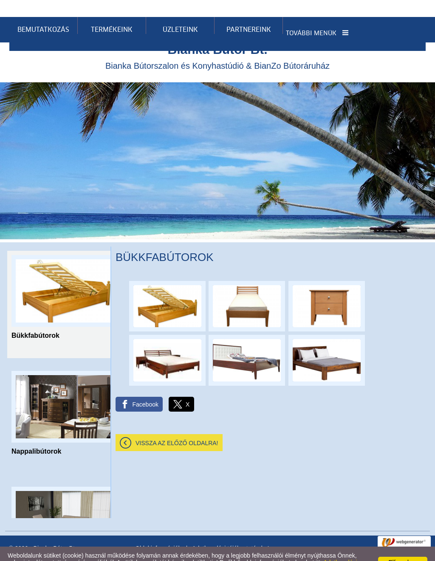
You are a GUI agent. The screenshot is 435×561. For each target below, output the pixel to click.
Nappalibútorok (36, 434)
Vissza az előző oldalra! (177, 426)
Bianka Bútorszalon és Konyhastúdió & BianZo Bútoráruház (217, 39)
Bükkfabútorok (35, 318)
